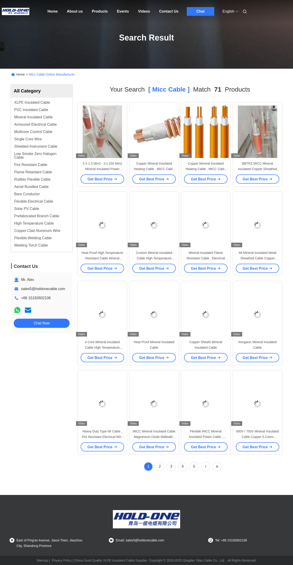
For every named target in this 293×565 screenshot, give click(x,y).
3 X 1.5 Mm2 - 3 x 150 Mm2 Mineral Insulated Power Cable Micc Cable (102, 169)
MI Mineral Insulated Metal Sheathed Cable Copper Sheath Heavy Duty (257, 258)
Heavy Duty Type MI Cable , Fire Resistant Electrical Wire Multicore (102, 436)
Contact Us (168, 11)
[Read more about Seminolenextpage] (205, 466)
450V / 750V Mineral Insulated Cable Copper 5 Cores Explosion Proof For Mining (257, 436)
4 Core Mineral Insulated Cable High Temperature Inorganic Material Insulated (102, 347)
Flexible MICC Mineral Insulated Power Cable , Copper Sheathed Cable (206, 436)
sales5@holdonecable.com (43, 289)
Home (53, 11)
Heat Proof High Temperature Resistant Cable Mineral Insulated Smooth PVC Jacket (102, 258)
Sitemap (42, 560)
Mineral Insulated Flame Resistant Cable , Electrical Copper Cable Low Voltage (206, 258)
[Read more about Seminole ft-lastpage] (217, 466)
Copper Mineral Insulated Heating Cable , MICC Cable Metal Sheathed (154, 169)
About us (75, 11)
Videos (144, 11)
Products (100, 11)
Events (123, 11)
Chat (200, 11)
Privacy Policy (62, 560)
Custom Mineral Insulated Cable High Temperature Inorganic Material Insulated (154, 258)
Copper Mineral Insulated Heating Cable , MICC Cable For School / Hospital (206, 169)
